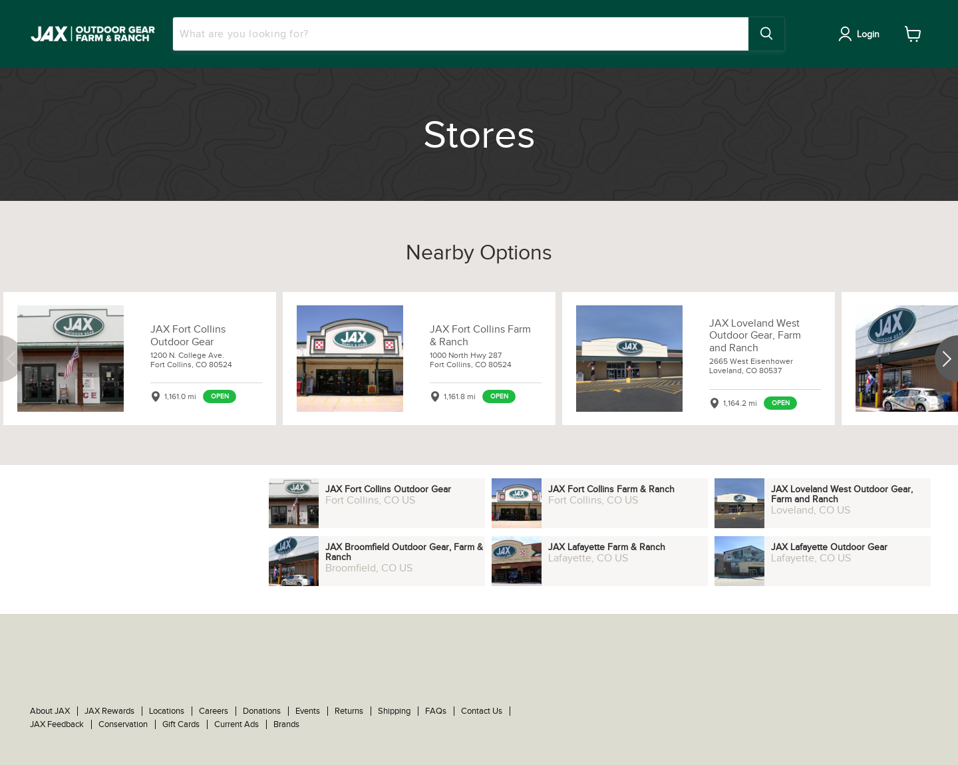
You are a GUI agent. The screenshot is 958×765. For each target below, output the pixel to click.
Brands (286, 724)
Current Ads (236, 724)
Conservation (123, 724)
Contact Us (481, 711)
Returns (349, 711)
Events (307, 711)
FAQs (435, 711)
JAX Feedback (57, 724)
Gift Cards (181, 724)
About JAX (50, 711)
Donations (262, 711)
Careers (213, 711)
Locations (166, 711)
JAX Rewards (109, 711)
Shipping (394, 711)
